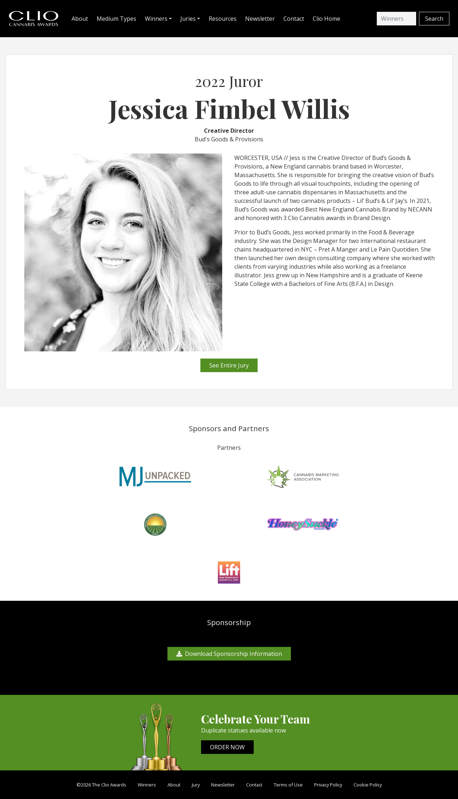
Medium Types (116, 19)
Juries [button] (188, 19)
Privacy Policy (328, 784)
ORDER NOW (227, 747)
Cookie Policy (368, 784)
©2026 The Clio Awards (101, 784)
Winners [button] (156, 19)
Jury (196, 784)
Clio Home (326, 19)
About (80, 19)
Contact (293, 19)
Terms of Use (288, 784)
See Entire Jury (229, 365)
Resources (223, 19)
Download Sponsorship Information (229, 654)
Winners (147, 784)
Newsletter (260, 19)
